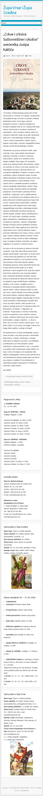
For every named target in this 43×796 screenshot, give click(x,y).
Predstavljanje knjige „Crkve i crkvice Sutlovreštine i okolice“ (17, 383)
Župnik (8, 56)
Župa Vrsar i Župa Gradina (17, 10)
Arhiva (30, 56)
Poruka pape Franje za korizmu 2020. (18, 376)
